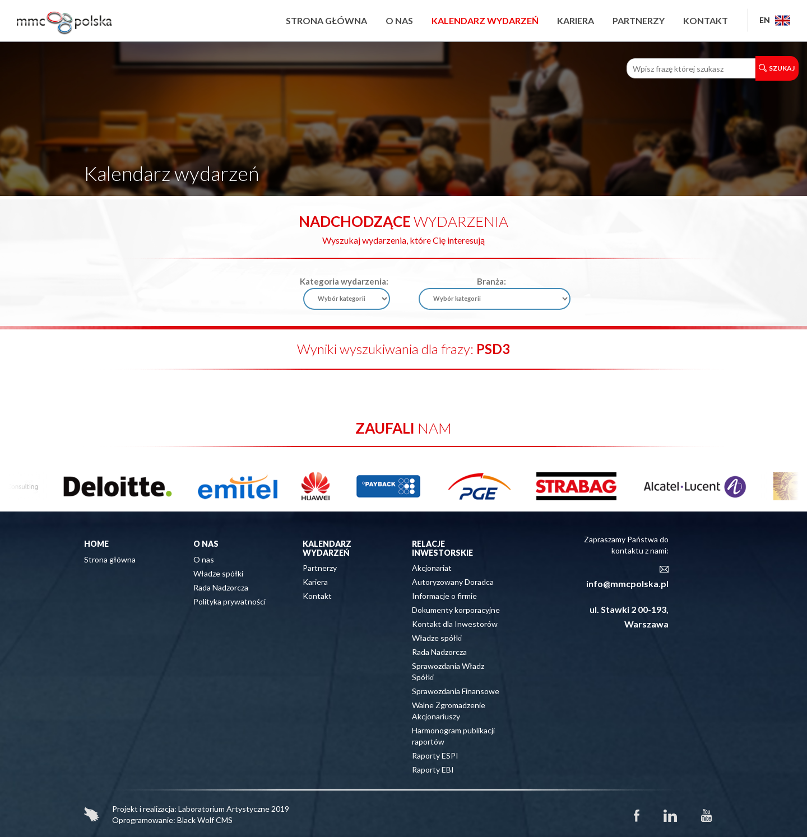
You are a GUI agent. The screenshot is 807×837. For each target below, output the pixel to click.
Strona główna (326, 20)
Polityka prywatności (229, 601)
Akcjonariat (432, 568)
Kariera (575, 20)
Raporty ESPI (435, 755)
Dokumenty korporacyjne (456, 610)
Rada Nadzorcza (220, 587)
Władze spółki (218, 573)
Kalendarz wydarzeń (485, 20)
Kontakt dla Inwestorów (455, 624)
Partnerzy (639, 20)
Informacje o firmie (444, 596)
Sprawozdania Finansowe (455, 691)
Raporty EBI (433, 769)
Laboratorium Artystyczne (224, 808)
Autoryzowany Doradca (453, 582)
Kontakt (705, 20)
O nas (399, 20)
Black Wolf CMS (205, 820)
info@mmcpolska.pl (627, 583)
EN (774, 20)
